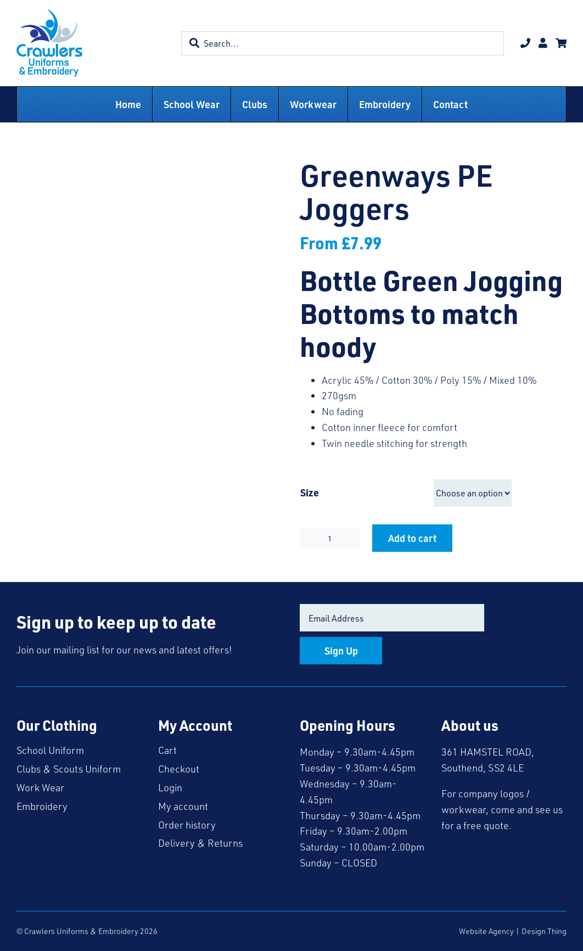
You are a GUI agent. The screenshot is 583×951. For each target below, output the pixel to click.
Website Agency (486, 931)
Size (309, 492)
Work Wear (40, 787)
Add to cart (412, 538)
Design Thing (544, 931)
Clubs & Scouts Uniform (68, 769)
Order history (187, 825)
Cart (167, 750)
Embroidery (42, 806)
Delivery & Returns (200, 843)
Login (170, 787)
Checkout (178, 769)
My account (183, 806)
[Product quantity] (330, 538)
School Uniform (50, 750)
